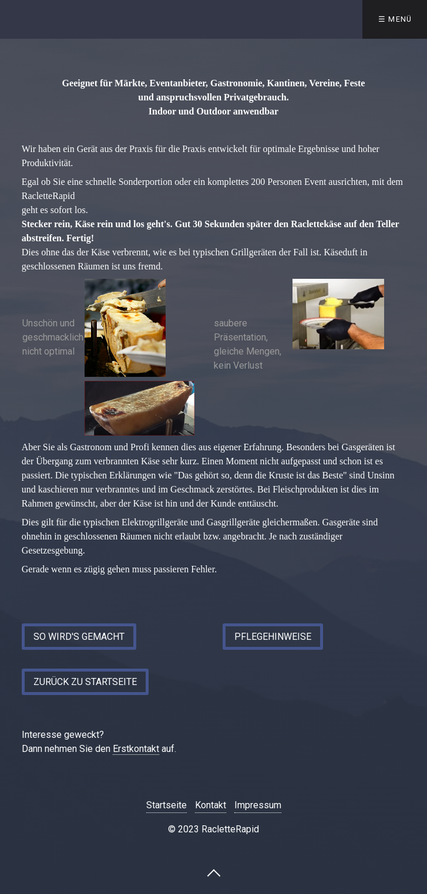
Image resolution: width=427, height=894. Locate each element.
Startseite (166, 805)
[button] (79, 636)
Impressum (257, 805)
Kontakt (210, 805)
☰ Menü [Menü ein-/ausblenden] (395, 19)
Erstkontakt (136, 748)
